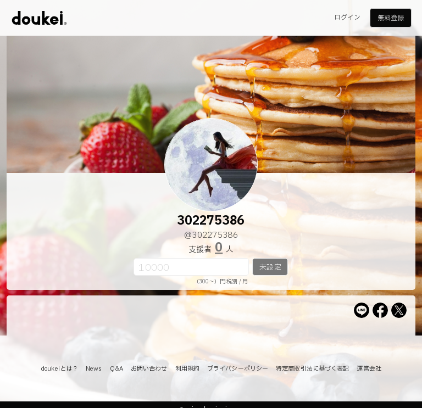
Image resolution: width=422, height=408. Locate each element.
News (94, 368)
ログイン (347, 18)
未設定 (270, 267)
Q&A (116, 368)
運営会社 (369, 368)
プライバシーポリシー (237, 368)
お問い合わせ (149, 368)
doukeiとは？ (59, 368)
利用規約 (187, 368)
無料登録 (390, 18)
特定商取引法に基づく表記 (312, 368)
